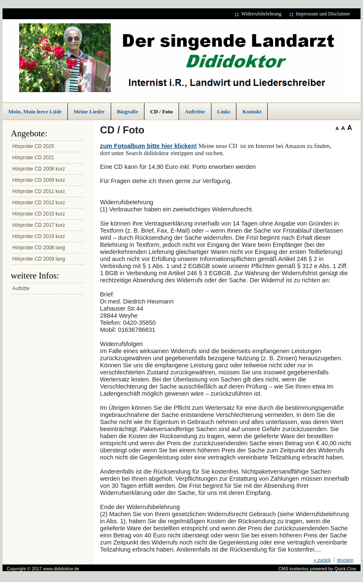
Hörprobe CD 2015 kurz (38, 214)
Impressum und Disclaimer (323, 14)
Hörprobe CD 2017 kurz (38, 225)
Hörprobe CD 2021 (33, 158)
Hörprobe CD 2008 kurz (38, 169)
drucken (345, 559)
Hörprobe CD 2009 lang (38, 259)
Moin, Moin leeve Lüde (35, 111)
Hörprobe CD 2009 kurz (38, 180)
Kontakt (251, 111)
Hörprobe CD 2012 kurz (38, 203)
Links (224, 111)
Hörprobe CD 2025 (33, 146)
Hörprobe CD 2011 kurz (38, 191)
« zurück (322, 559)
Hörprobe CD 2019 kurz (38, 236)
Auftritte (195, 111)
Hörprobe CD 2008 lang (38, 248)
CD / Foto (161, 111)
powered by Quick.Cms (333, 568)
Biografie (127, 111)
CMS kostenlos (293, 568)
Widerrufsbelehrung (261, 14)
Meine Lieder (89, 111)
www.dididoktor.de (61, 568)
